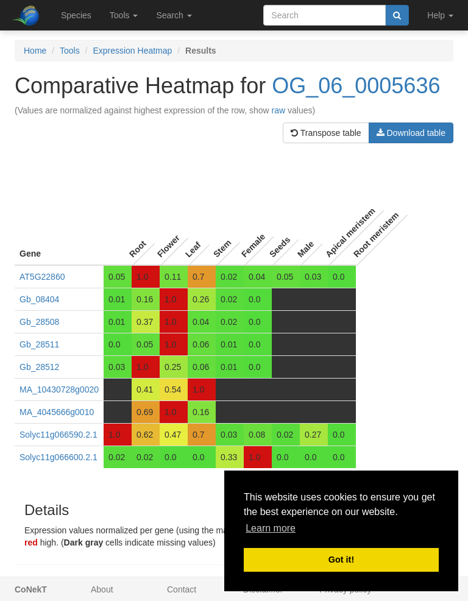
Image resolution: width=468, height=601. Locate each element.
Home (35, 50)
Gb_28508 (39, 322)
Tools (70, 50)
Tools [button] (124, 15)
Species (76, 15)
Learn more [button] (271, 528)
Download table (411, 133)
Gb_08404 (39, 299)
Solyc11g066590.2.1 (59, 434)
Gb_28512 (39, 367)
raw (279, 110)
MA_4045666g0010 (57, 412)
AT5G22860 (42, 277)
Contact (181, 589)
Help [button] (440, 15)
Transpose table (326, 133)
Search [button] (173, 15)
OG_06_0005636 (356, 85)
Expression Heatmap (132, 50)
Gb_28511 (39, 344)
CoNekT (31, 589)
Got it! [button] (341, 559)
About (102, 589)
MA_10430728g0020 (59, 389)
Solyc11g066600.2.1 (59, 457)
